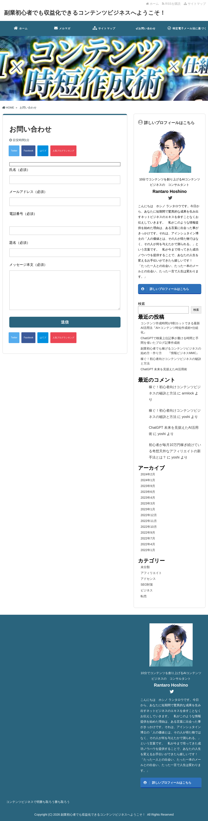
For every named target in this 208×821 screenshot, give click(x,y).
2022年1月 (148, 550)
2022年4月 (148, 544)
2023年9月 (148, 486)
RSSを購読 (172, 3)
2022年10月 (149, 526)
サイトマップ (195, 3)
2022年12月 (149, 515)
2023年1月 (148, 509)
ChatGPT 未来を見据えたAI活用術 (164, 369)
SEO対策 (147, 584)
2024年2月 (148, 474)
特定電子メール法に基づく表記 (187, 31)
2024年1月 (148, 480)
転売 (144, 596)
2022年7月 (148, 538)
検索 (141, 304)
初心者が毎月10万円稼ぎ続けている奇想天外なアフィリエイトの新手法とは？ (175, 451)
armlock (188, 393)
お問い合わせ (146, 28)
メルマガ (62, 28)
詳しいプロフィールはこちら (169, 288)
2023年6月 (148, 491)
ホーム (152, 3)
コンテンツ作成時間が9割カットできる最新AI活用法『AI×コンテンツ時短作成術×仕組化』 (170, 327)
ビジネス (147, 590)
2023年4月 (148, 497)
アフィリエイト (151, 573)
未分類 (145, 567)
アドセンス (148, 578)
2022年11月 (149, 521)
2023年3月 (148, 503)
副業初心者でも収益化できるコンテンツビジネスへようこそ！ (84, 12)
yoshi (186, 417)
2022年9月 (148, 532)
